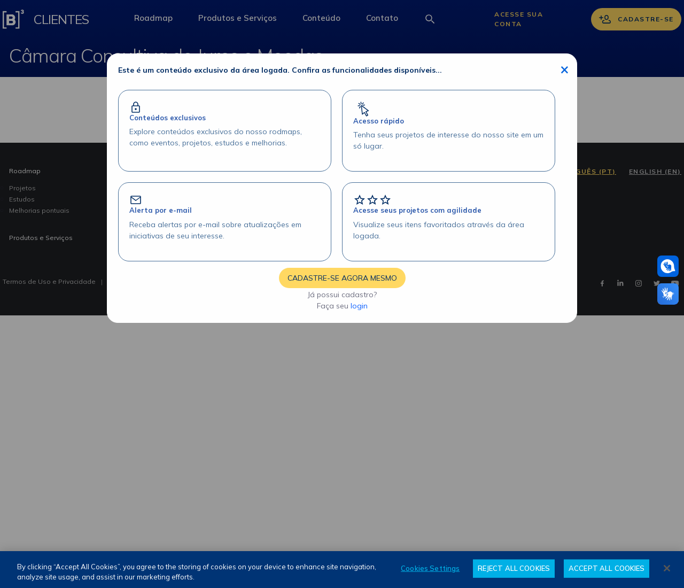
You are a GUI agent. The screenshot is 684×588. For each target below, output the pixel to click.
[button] (668, 266)
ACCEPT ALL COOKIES (606, 568)
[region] (342, 569)
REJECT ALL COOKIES (514, 568)
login (359, 306)
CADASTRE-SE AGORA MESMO (342, 278)
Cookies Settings (430, 568)
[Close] (667, 568)
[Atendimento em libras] (668, 266)
